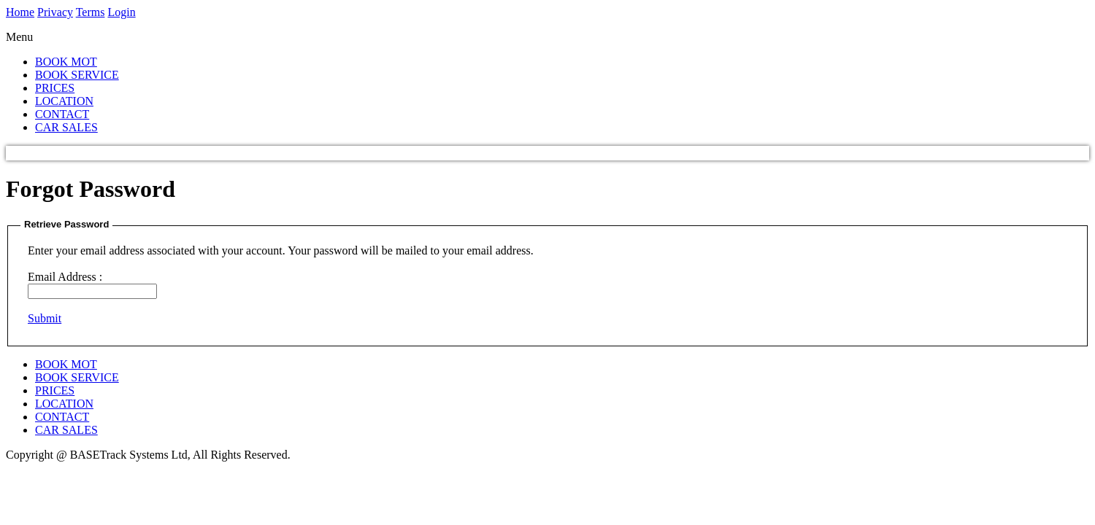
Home (20, 12)
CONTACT (62, 114)
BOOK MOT (66, 61)
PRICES (54, 88)
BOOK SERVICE (77, 75)
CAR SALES (66, 127)
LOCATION (64, 101)
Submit (44, 318)
